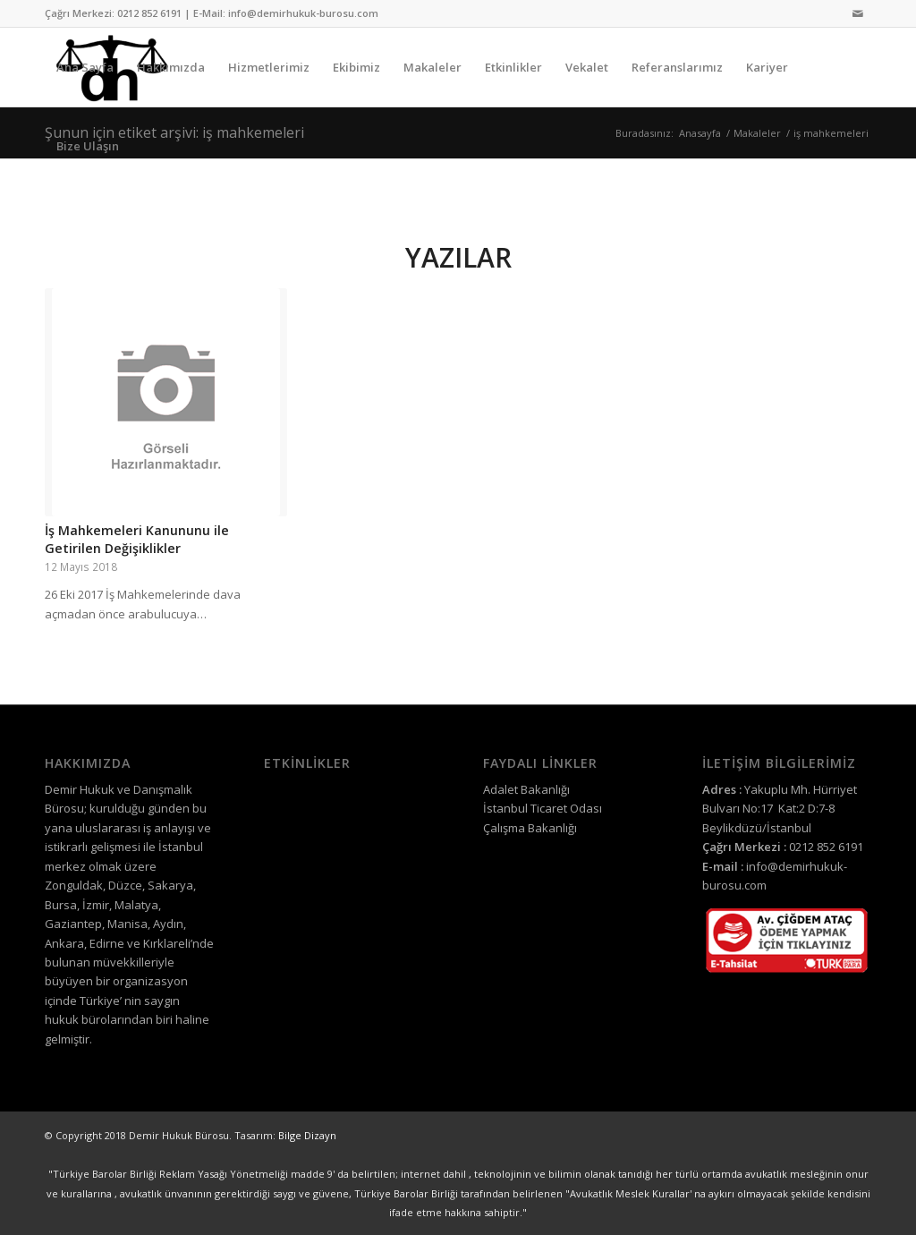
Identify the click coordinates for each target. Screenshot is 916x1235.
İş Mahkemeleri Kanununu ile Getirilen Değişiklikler (137, 539)
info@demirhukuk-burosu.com (303, 13)
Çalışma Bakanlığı (530, 828)
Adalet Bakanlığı (526, 789)
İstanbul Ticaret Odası (542, 808)
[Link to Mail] (857, 13)
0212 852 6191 (149, 13)
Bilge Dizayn (307, 1135)
